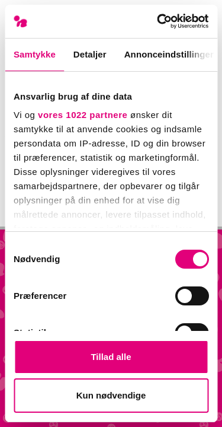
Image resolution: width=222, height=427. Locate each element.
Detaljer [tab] (90, 54)
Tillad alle (111, 357)
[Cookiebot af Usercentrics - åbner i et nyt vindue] (158, 21)
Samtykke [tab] (35, 54)
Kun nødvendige (111, 395)
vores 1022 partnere (82, 115)
